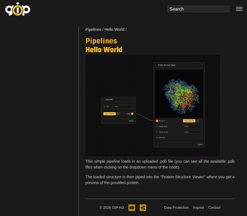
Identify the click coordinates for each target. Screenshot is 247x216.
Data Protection (176, 207)
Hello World (114, 29)
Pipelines (93, 29)
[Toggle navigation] (239, 9)
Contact (214, 207)
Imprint (198, 207)
